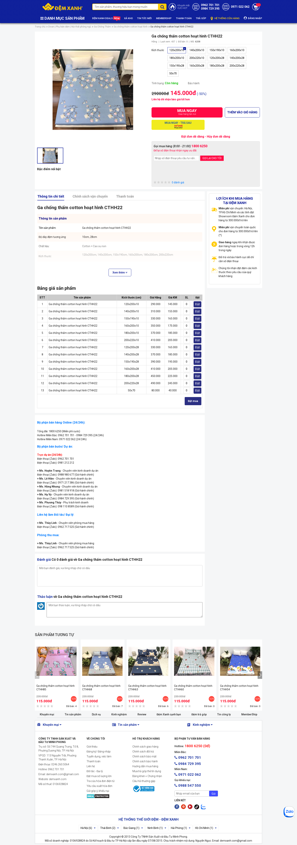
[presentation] (182, 171)
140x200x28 (237, 57)
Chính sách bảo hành (145, 761)
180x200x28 (216, 65)
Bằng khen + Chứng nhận (147, 776)
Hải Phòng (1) (180, 827)
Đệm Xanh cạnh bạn (169, 714)
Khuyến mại (47, 714)
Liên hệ (91, 766)
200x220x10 (196, 57)
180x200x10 (176, 57)
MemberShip (249, 714)
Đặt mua (193, 401)
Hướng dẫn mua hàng (145, 766)
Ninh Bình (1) (157, 827)
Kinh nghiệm (119, 714)
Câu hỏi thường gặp (143, 781)
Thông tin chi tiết (50, 196)
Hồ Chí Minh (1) (205, 827)
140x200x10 (196, 50)
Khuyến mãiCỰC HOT (183, 6)
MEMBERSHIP (164, 18)
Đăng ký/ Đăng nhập (99, 751)
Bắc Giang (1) (133, 827)
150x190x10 (216, 50)
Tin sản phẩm (73, 714)
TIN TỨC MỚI (144, 18)
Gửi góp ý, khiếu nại (98, 790)
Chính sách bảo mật (144, 756)
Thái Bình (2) (109, 827)
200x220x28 (237, 65)
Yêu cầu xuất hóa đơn (99, 785)
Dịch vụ (96, 714)
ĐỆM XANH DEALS (106, 18)
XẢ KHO (128, 18)
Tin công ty (224, 714)
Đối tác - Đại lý (95, 771)
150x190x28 (176, 65)
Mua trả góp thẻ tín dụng (146, 771)
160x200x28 (196, 65)
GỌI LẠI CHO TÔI (211, 158)
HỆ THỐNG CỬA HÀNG (225, 18)
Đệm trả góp (199, 714)
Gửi (214, 793)
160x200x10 (237, 50)
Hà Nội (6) (88, 827)
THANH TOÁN (183, 18)
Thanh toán (125, 196)
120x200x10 (176, 50)
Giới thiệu (92, 746)
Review (142, 714)
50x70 (173, 73)
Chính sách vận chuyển (90, 196)
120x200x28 (216, 57)
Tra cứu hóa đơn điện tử (100, 781)
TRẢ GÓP (201, 18)
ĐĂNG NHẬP (253, 18)
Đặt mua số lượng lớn (99, 776)
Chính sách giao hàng (145, 746)
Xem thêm (120, 272)
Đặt (197, 304)
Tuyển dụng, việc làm (99, 756)
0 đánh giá (169, 182)
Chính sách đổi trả (143, 751)
